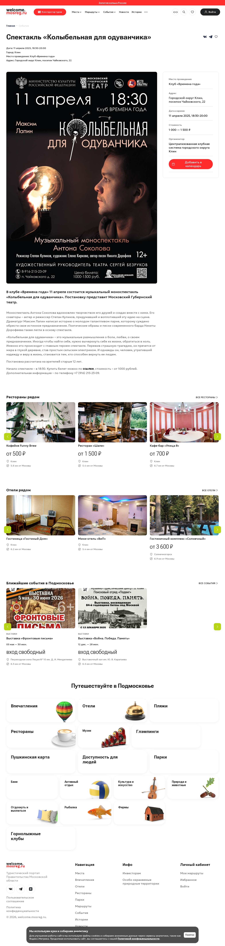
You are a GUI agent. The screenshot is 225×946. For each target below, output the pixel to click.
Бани (14, 781)
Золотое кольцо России (112, 2)
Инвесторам (132, 873)
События (109, 11)
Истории (137, 11)
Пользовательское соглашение (20, 899)
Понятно (189, 935)
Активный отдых (71, 783)
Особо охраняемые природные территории (141, 881)
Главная (10, 25)
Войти (184, 886)
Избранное (188, 880)
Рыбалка (71, 807)
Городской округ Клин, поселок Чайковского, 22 (43, 60)
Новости (124, 11)
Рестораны (22, 731)
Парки (160, 756)
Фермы (123, 807)
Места (77, 11)
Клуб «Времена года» (184, 84)
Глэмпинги (147, 731)
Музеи (87, 730)
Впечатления (24, 705)
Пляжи (161, 705)
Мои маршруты (191, 873)
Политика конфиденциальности (22, 909)
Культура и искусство (126, 783)
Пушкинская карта (30, 756)
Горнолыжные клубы (26, 836)
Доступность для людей (100, 759)
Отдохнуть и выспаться (19, 809)
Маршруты (92, 11)
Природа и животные (179, 783)
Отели (89, 705)
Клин (18, 52)
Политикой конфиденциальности (138, 938)
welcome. (15, 865)
